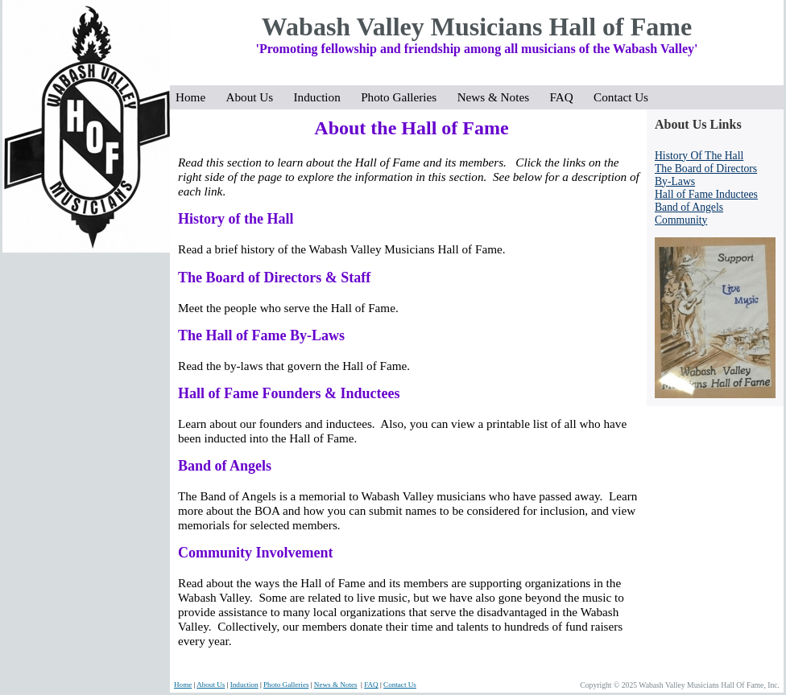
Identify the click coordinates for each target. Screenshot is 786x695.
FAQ (565, 97)
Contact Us (621, 97)
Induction (322, 97)
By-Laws (675, 181)
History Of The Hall (699, 156)
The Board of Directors (706, 168)
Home (195, 97)
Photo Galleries (403, 97)
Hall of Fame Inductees (706, 194)
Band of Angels (689, 207)
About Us (254, 97)
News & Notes (498, 97)
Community (681, 220)
